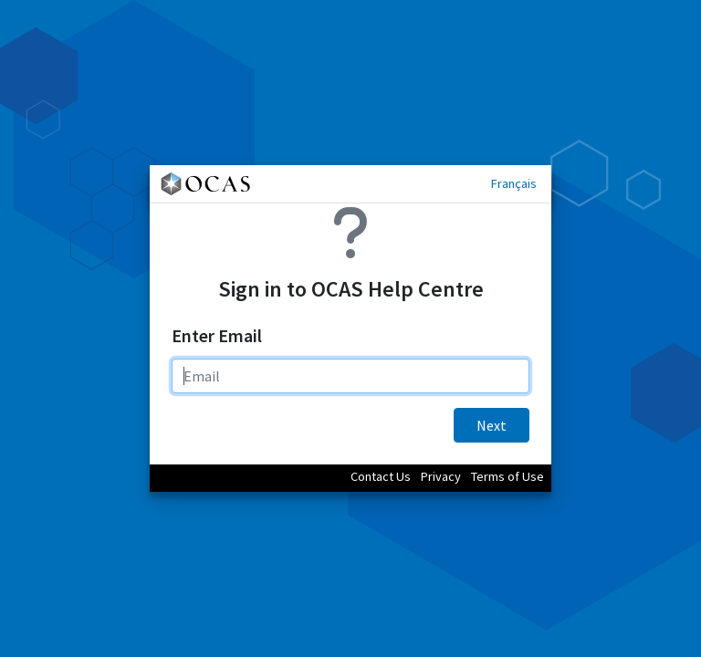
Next (491, 425)
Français (514, 183)
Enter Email (217, 336)
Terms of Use (507, 476)
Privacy (441, 476)
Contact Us (380, 476)
